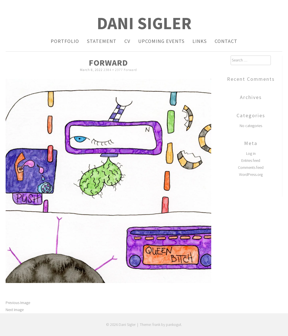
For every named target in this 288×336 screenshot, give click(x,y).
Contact (226, 41)
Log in (251, 153)
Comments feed (251, 167)
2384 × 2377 (113, 70)
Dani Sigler (144, 23)
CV (127, 41)
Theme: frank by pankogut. (161, 324)
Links (199, 41)
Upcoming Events (161, 41)
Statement (101, 41)
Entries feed (250, 160)
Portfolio (65, 41)
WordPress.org (251, 174)
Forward (130, 70)
